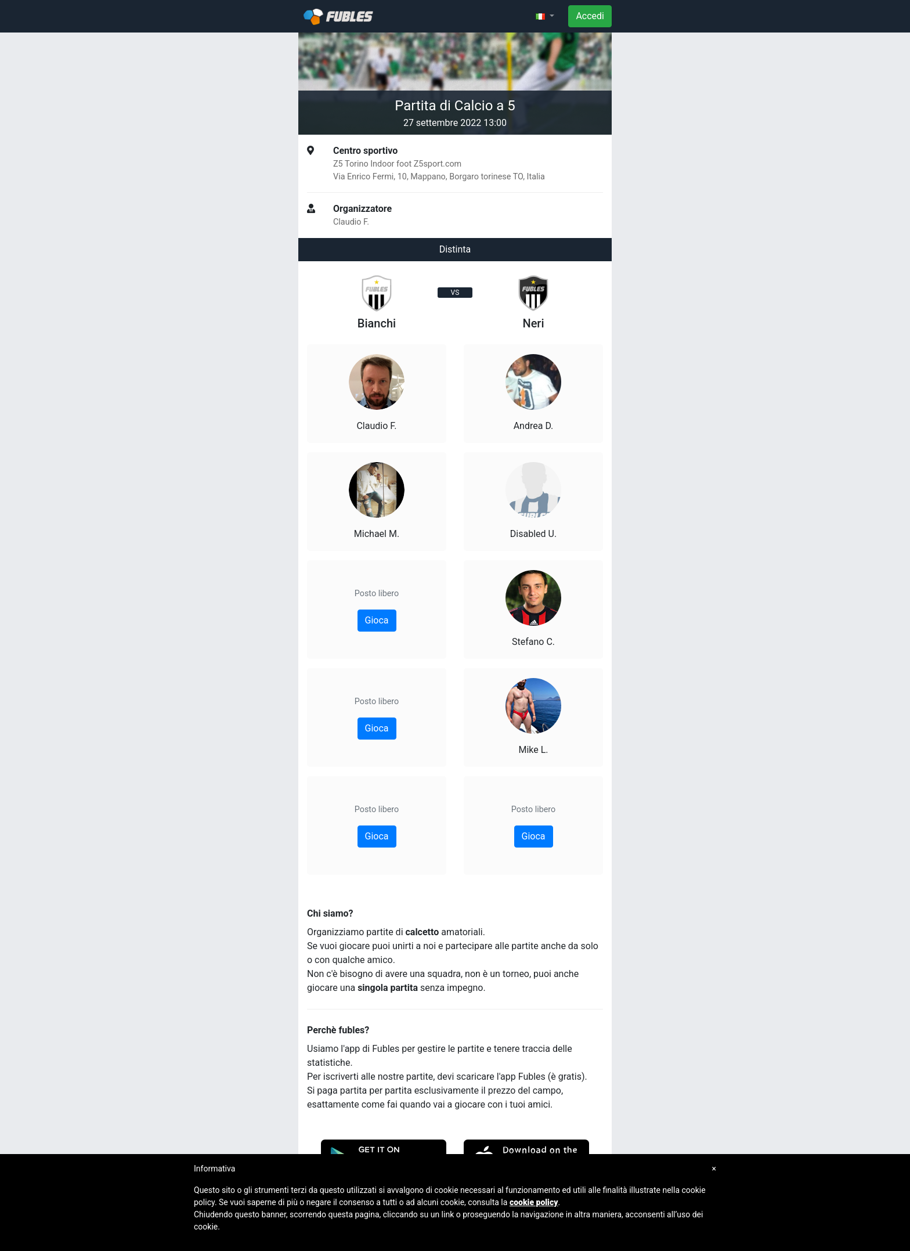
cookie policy (534, 1202)
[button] (545, 16)
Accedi (590, 15)
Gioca (377, 620)
